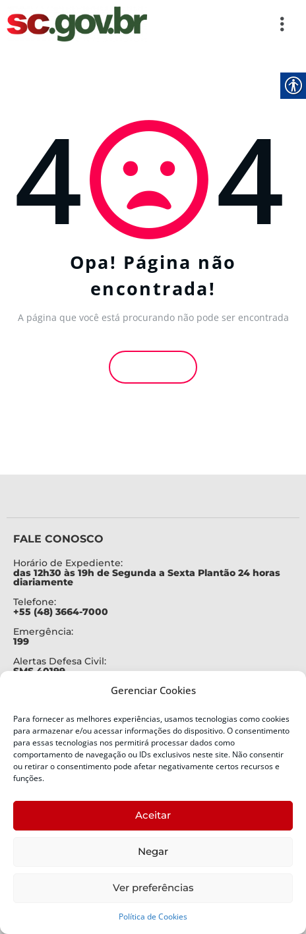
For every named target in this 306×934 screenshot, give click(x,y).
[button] (224, 23)
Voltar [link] (153, 365)
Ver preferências (153, 887)
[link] (77, 24)
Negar (153, 851)
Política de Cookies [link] (153, 916)
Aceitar (153, 815)
